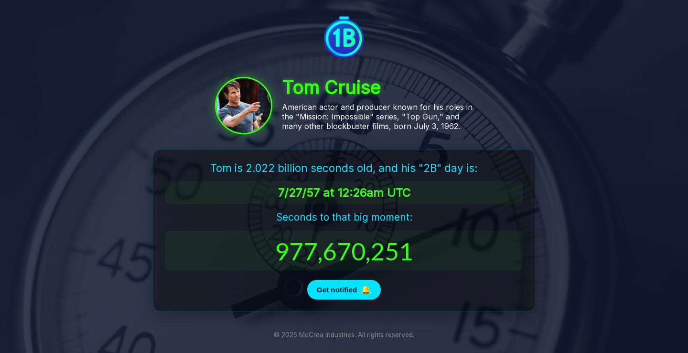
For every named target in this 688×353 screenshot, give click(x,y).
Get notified (344, 290)
